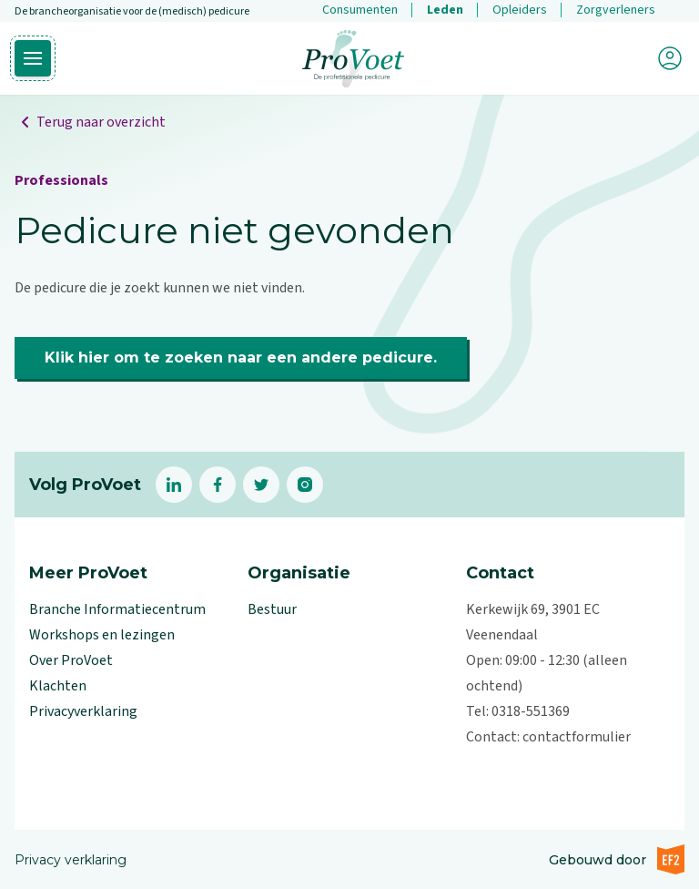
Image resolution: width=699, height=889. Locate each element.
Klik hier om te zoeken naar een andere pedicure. (241, 357)
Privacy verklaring (71, 860)
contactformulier (576, 737)
